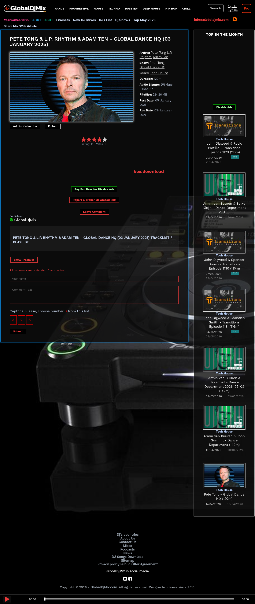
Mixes (127, 545)
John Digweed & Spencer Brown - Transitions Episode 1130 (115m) (224, 264)
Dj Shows (120, 20)
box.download (149, 171)
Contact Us (127, 542)
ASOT (48, 20)
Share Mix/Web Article (20, 26)
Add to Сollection (25, 126)
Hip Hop (171, 8)
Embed (52, 126)
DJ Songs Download (127, 556)
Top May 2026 (142, 20)
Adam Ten (160, 57)
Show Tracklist (24, 259)
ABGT (36, 20)
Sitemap (127, 560)
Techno (114, 8)
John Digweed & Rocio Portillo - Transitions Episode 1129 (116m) (224, 148)
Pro (245, 8)
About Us (128, 538)
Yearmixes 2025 (16, 20)
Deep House (151, 8)
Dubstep (131, 8)
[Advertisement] (87, 157)
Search (215, 8)
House (98, 8)
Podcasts (127, 549)
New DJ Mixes (83, 20)
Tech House (159, 73)
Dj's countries (127, 535)
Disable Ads (224, 107)
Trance (58, 8)
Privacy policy (109, 563)
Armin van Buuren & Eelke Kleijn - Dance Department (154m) (224, 207)
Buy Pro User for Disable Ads (94, 189)
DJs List (103, 20)
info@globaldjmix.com (211, 20)
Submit (18, 331)
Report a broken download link (94, 199)
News (127, 553)
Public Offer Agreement (138, 563)
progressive (79, 8)
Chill (186, 8)
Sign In (231, 6)
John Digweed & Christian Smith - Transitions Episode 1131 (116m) (224, 322)
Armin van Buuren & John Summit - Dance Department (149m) (224, 440)
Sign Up (232, 10)
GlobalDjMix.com (104, 586)
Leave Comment (94, 211)
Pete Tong (158, 53)
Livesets (62, 20)
